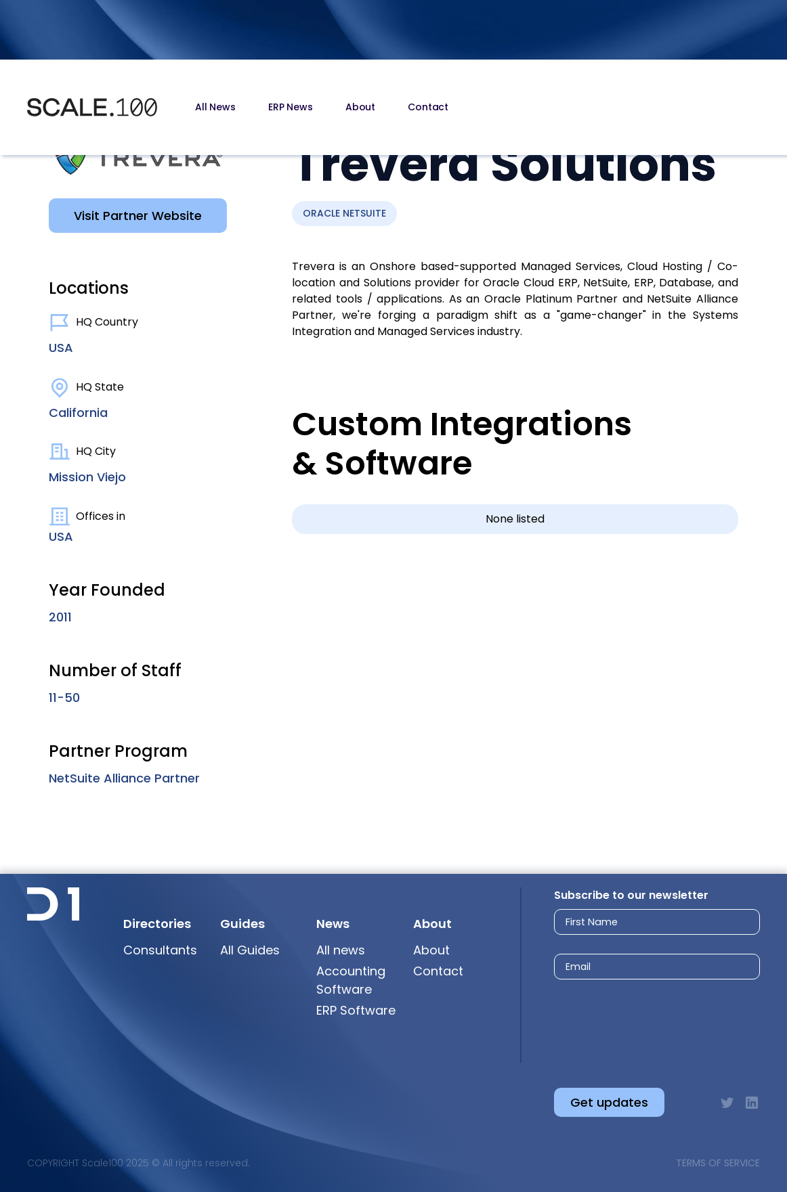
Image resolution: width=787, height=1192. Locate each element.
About (360, 107)
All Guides (250, 950)
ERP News (290, 107)
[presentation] (644, 1022)
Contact (428, 107)
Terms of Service (718, 1163)
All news (340, 950)
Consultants (160, 950)
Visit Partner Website (138, 215)
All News (215, 107)
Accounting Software (350, 980)
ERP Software (356, 1010)
